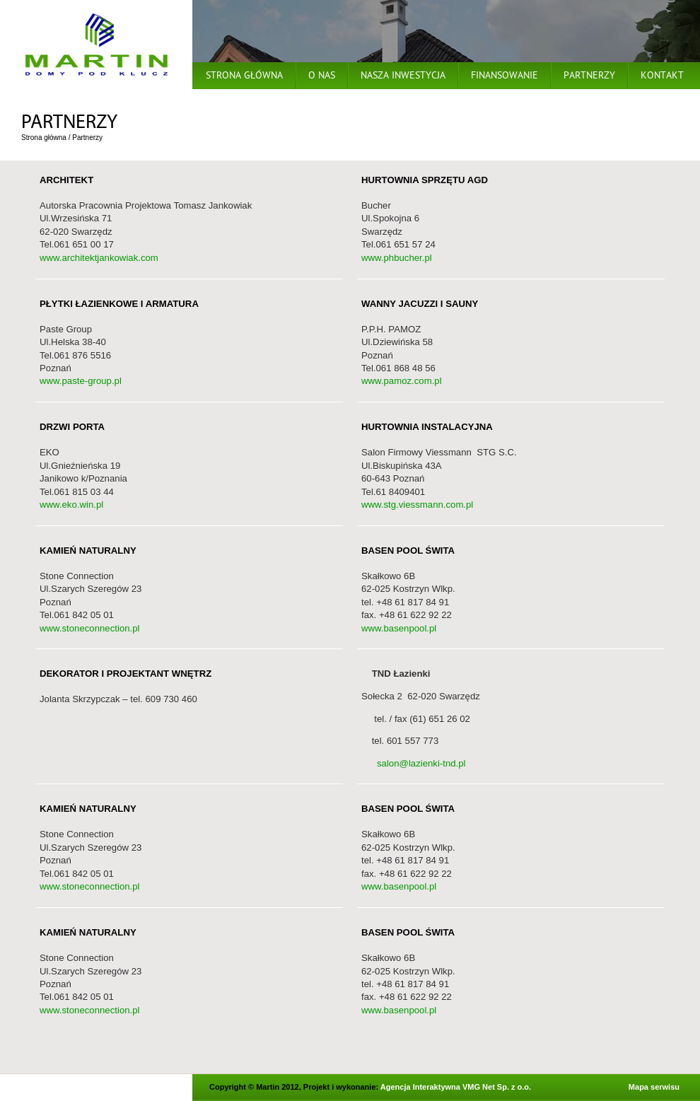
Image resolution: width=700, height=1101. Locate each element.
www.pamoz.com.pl (401, 380)
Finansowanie (504, 77)
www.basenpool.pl (398, 628)
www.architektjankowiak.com (99, 257)
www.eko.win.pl (71, 504)
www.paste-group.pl (81, 380)
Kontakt (662, 77)
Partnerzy (589, 77)
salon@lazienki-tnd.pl (413, 763)
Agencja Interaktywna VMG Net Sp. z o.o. (455, 1087)
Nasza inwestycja (403, 77)
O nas (321, 77)
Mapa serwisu (654, 1087)
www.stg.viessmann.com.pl (417, 504)
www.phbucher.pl (396, 257)
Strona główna (244, 77)
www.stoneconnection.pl (89, 628)
